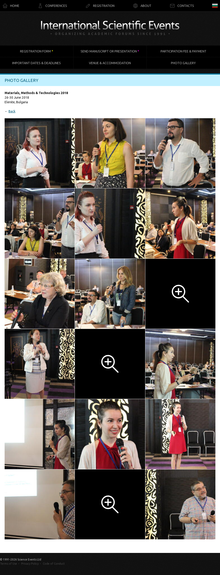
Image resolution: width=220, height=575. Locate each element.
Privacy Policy (30, 563)
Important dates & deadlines (36, 63)
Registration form (36, 51)
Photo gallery (183, 63)
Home (10, 6)
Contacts (182, 6)
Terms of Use (8, 563)
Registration (99, 6)
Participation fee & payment (183, 51)
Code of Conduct (54, 563)
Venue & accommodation (110, 63)
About (142, 6)
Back (12, 111)
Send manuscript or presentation (110, 51)
